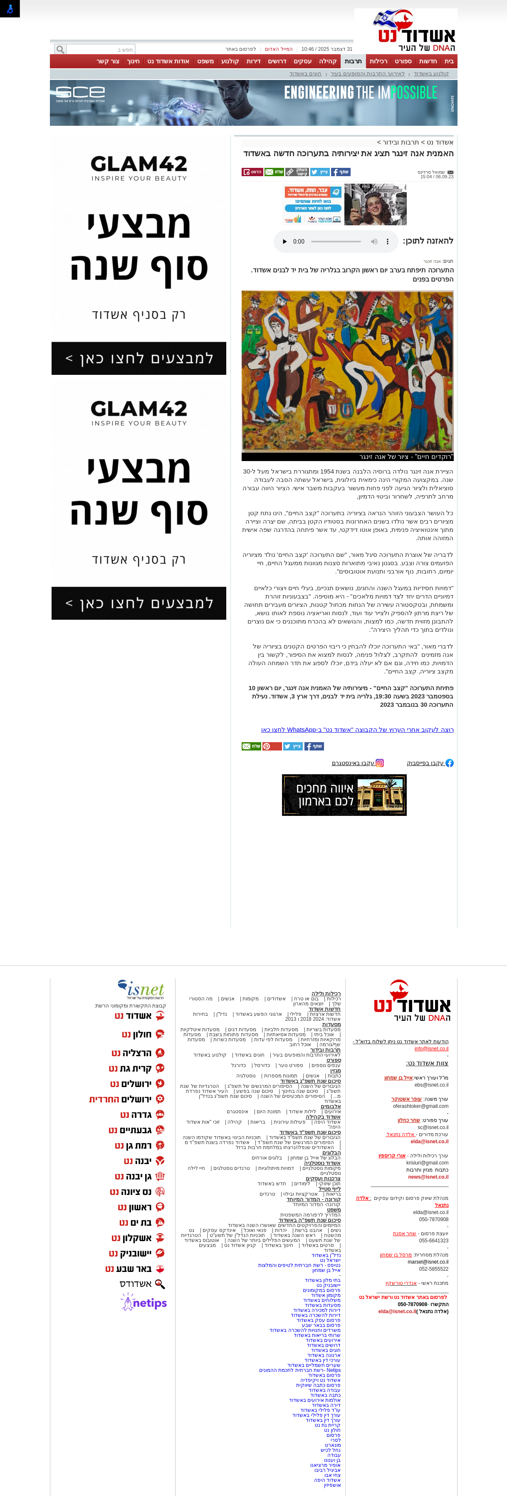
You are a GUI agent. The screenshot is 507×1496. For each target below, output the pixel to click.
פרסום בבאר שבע (321, 1325)
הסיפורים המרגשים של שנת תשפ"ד (295, 1142)
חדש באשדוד (271, 1184)
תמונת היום (268, 1112)
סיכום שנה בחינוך (300, 1091)
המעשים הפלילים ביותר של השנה (264, 1240)
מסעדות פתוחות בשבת (233, 1034)
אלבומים (331, 1106)
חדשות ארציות (325, 1014)
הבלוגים (331, 1152)
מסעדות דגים (242, 1029)
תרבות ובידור (401, 142)
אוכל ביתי (323, 1034)
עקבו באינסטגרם (358, 762)
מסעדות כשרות (229, 1039)
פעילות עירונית (290, 1122)
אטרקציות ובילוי (300, 1194)
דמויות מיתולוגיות (276, 1168)
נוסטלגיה (246, 1076)
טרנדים (267, 1194)
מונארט (333, 1445)
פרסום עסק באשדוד (319, 1320)
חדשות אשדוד (325, 1009)
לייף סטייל (330, 1189)
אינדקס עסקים (219, 1230)
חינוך (133, 61)
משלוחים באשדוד (322, 1300)
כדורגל (238, 1065)
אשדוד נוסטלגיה (322, 1163)
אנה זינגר (432, 261)
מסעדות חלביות (281, 1029)
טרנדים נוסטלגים (231, 1168)
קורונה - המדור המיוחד (314, 1199)
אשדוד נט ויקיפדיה (320, 1380)
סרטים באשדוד (318, 1245)
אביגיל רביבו (327, 1470)
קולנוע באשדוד (431, 73)
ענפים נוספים (326, 1065)
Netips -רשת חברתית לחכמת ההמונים (300, 1370)
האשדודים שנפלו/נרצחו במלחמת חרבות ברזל (285, 1147)
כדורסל (262, 1065)
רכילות (378, 61)
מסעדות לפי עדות (273, 1039)
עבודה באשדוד (324, 1390)
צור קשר (107, 61)
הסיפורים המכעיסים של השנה (292, 1096)
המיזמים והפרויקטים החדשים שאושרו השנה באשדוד (284, 1225)
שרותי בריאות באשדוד (317, 1335)
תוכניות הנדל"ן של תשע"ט (237, 1235)
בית (449, 61)
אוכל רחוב (300, 1044)
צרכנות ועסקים (323, 1178)
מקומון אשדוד (326, 1295)
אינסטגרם (237, 1112)
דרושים (277, 61)
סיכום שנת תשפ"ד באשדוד (310, 1132)
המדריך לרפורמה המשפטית (310, 1215)
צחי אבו (332, 1475)
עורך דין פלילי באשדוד (316, 1415)
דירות (253, 61)
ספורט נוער (290, 1065)
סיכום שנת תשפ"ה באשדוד (310, 1220)
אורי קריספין (392, 1156)
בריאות (257, 1122)
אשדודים (276, 999)
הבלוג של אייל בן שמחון (315, 1158)
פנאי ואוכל (255, 1230)
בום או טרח (306, 999)
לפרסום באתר (240, 49)
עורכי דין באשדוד (322, 1360)
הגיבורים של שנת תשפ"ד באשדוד (304, 1137)
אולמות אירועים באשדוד (315, 1400)
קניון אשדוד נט (239, 1245)
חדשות (428, 61)
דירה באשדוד (326, 1405)
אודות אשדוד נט (168, 61)
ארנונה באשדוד (324, 1355)
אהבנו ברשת (308, 1230)
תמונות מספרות (279, 1076)
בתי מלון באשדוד (323, 1280)
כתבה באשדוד (325, 1395)
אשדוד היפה (327, 1122)
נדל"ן (221, 1014)
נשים (336, 1230)
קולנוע (230, 61)
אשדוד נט (439, 142)
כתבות (334, 1076)
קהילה (328, 61)
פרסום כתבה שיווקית (317, 1385)
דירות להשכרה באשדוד (316, 1315)
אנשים (228, 999)
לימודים (301, 1184)
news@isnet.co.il (428, 1177)
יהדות (281, 1230)
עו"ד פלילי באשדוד (320, 1410)
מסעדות (331, 1024)
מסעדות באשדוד (323, 1305)
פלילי (296, 1014)
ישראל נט (330, 1260)
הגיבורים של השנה (321, 1086)
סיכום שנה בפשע (254, 1091)
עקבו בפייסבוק (430, 762)
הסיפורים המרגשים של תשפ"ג (260, 1086)
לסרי (336, 1440)
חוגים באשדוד (305, 73)
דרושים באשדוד (324, 1345)
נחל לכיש (331, 1450)
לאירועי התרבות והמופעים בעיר (368, 73)
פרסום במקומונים (322, 1290)
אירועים (332, 1112)
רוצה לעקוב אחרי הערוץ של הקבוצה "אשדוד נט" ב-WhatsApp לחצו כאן (357, 729)
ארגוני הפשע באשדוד (258, 1014)
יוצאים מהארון (308, 1004)
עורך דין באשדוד (323, 1420)
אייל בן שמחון (326, 1270)
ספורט (403, 61)
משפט (205, 61)
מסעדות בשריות (324, 1029)
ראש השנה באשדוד (294, 1235)
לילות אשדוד (302, 1112)
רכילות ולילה (326, 993)
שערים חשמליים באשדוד (314, 1365)
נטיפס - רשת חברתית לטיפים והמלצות (299, 1265)
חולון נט (332, 1430)
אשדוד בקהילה (323, 1117)
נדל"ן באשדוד (326, 1255)
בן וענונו (332, 1460)
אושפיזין (332, 1485)
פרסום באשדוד (324, 1375)
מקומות (250, 999)
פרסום (333, 1435)
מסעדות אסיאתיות (286, 1034)
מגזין (335, 1070)
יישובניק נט (328, 1285)
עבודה (334, 1455)
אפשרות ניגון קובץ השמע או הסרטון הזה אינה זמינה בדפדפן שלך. (336, 241)
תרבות (353, 61)
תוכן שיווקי (330, 1184)
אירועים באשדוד (323, 1340)
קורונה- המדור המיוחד (317, 1204)
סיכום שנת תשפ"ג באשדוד (310, 1081)
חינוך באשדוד (279, 1245)
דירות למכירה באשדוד (317, 1310)
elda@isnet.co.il (429, 1141)
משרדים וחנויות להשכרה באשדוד (305, 1330)
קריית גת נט (328, 1425)
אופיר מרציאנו (325, 1465)
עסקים (303, 61)
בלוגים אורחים (267, 1158)
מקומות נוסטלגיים (321, 1168)
